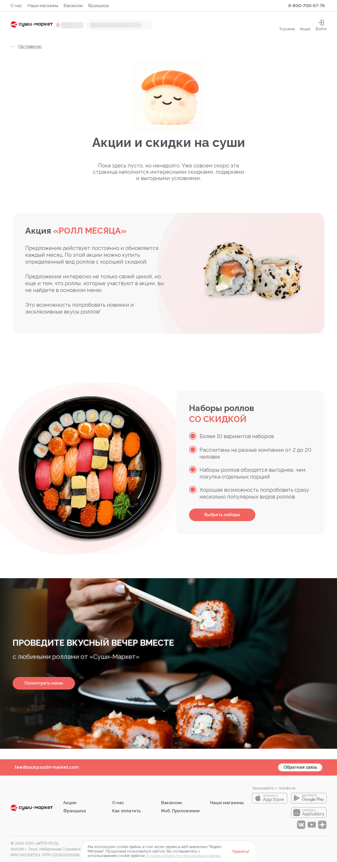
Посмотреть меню (43, 683)
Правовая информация (135, 843)
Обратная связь (300, 767)
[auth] (321, 25)
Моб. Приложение (180, 810)
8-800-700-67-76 (306, 5)
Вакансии (73, 5)
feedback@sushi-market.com (47, 767)
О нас (16, 5)
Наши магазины (42, 5)
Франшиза (98, 5)
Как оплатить (126, 810)
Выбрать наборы (222, 514)
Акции (305, 25)
